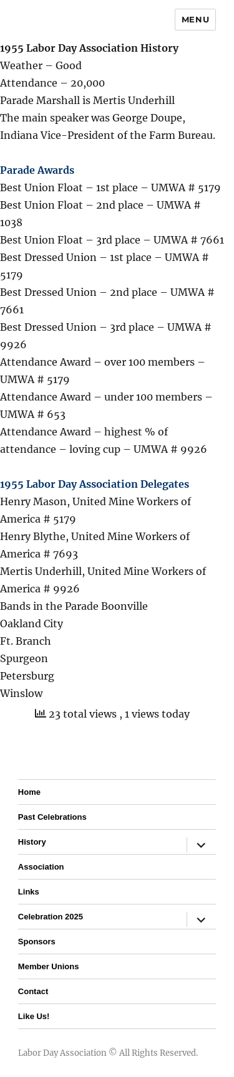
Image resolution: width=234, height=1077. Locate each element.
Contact (33, 991)
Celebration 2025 (50, 916)
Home (29, 792)
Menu (195, 19)
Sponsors (37, 941)
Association (41, 866)
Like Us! (34, 1016)
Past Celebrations (52, 817)
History (32, 842)
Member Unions (48, 966)
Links (28, 891)
